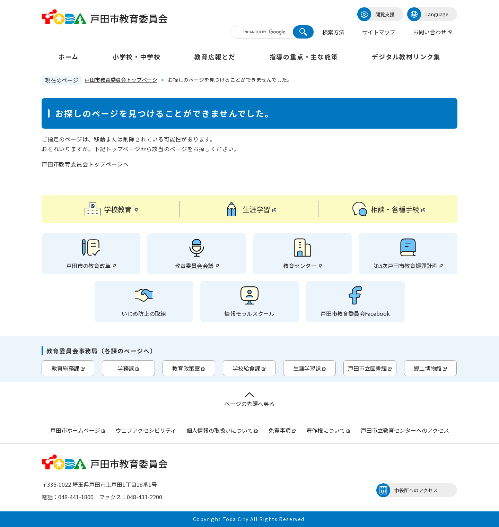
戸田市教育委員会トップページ (121, 79)
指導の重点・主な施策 (304, 56)
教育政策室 (188, 368)
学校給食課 (249, 368)
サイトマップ (378, 32)
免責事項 (282, 430)
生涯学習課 (309, 368)
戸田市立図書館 (370, 368)
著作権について (328, 430)
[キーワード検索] (266, 31)
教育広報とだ (215, 56)
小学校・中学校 (137, 56)
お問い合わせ (432, 32)
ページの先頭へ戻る (249, 400)
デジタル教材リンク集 (406, 56)
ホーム (69, 56)
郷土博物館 (430, 368)
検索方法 (333, 32)
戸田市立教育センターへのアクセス (405, 430)
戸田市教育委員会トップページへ (85, 164)
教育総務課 (68, 368)
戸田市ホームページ (77, 430)
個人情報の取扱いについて (222, 430)
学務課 (128, 368)
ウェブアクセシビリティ (146, 430)
